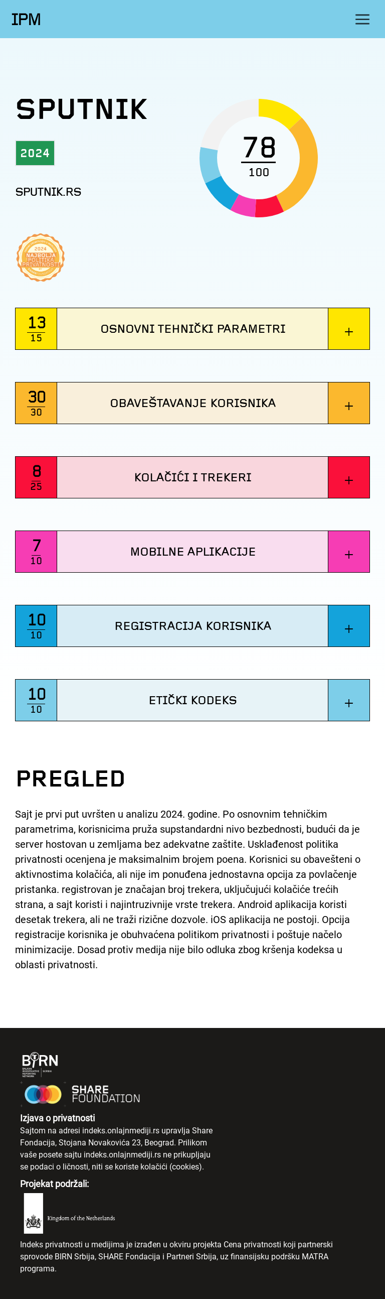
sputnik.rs (48, 192)
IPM (26, 20)
